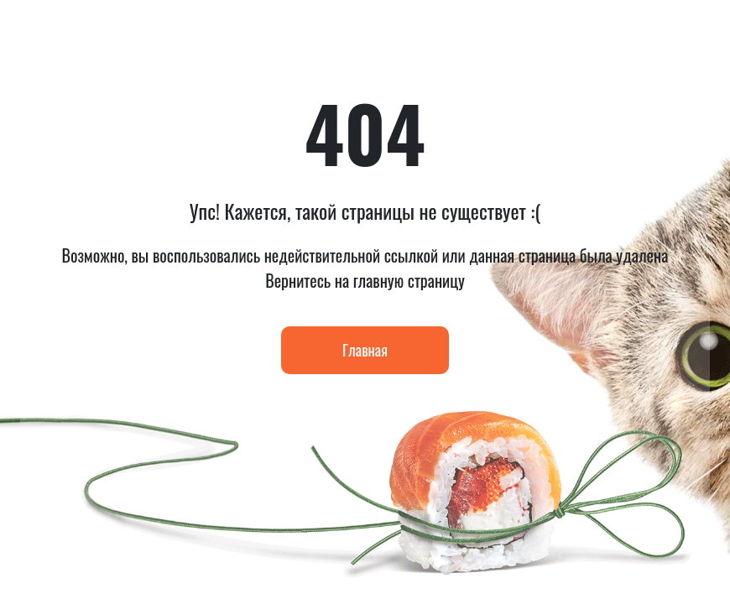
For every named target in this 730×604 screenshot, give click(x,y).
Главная (365, 350)
